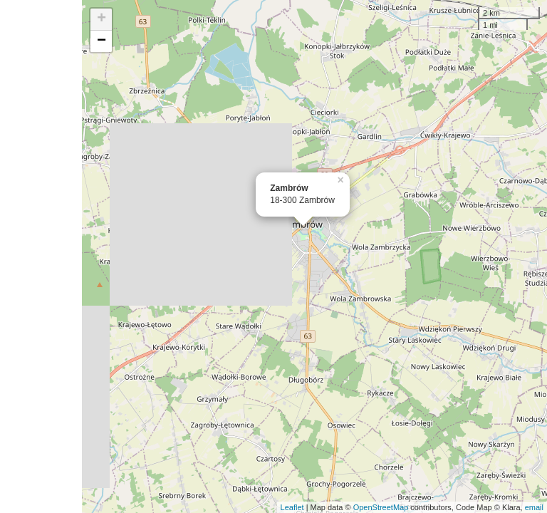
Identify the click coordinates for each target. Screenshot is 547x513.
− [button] (101, 41)
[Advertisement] (41, 256)
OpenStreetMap (381, 507)
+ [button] (101, 19)
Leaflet (292, 507)
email (534, 507)
